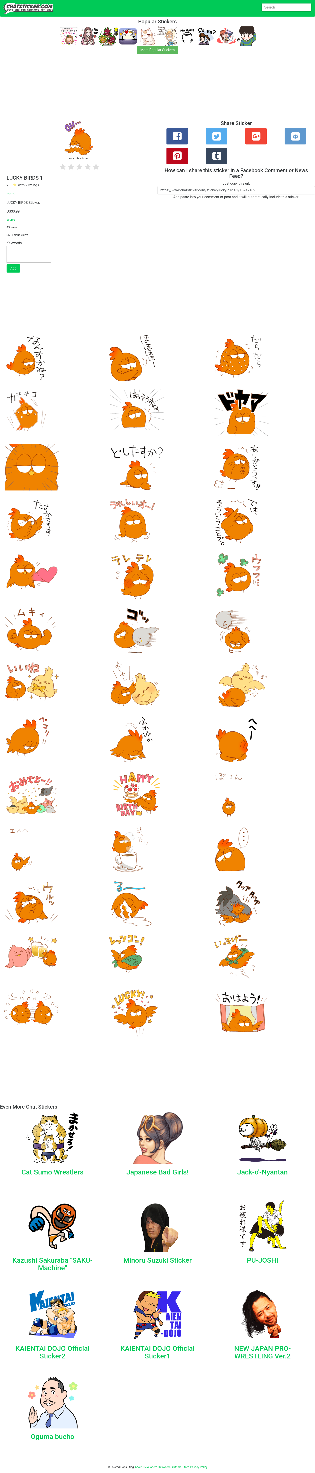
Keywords (164, 1467)
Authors (177, 1467)
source (11, 219)
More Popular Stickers (157, 50)
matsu (11, 194)
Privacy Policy (198, 1467)
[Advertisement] (131, 89)
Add (13, 268)
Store (185, 1467)
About (138, 1467)
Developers (150, 1467)
